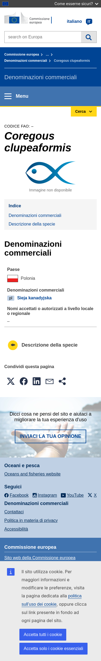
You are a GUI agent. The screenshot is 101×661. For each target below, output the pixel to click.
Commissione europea (21, 54)
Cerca (88, 37)
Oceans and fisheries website (32, 474)
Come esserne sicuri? (76, 3)
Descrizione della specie (32, 224)
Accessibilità (16, 529)
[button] (10, 381)
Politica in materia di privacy (31, 520)
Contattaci (14, 512)
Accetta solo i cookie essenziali (53, 648)
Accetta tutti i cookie (43, 634)
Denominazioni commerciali (25, 61)
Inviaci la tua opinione (50, 436)
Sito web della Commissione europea (39, 557)
